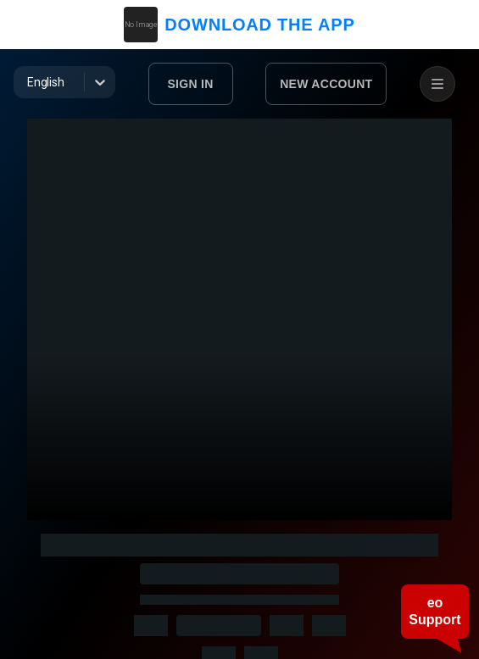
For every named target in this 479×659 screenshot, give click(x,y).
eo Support (434, 611)
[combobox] (28, 82)
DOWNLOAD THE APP (239, 24)
